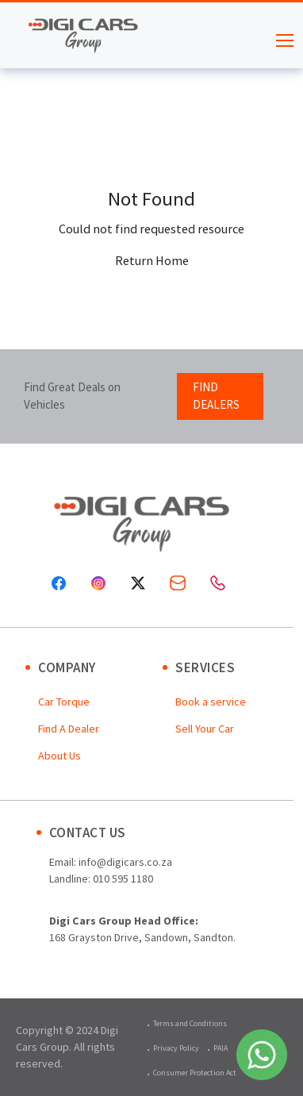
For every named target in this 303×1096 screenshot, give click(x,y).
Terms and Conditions (190, 1023)
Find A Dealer (68, 728)
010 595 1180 (123, 878)
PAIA (220, 1048)
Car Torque (64, 701)
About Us (59, 755)
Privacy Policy (176, 1048)
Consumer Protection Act (194, 1072)
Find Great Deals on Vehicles (72, 396)
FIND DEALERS (216, 396)
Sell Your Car (204, 728)
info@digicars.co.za (125, 862)
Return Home (152, 260)
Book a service (210, 701)
